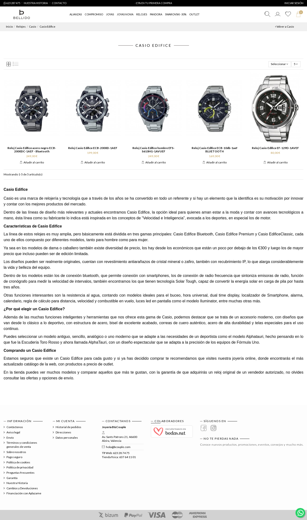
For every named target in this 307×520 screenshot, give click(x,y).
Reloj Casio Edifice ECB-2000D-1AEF (92, 148)
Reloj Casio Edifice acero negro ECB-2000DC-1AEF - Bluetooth (31, 149)
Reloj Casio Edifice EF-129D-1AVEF (275, 148)
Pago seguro (14, 457)
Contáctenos (14, 427)
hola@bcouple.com (118, 447)
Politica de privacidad (19, 467)
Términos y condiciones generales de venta (21, 444)
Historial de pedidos (68, 427)
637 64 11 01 (127, 457)
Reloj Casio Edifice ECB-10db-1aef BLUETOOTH (214, 149)
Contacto (59, 3)
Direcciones (63, 432)
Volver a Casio (284, 26)
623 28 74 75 (121, 453)
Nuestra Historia (36, 3)
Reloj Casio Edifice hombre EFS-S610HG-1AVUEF (153, 149)
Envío (10, 437)
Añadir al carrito (31, 162)
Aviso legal (13, 432)
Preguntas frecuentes (20, 472)
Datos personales (67, 437)
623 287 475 (12, 3)
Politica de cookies (18, 462)
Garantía (12, 478)
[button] (194, 14)
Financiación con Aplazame (23, 493)
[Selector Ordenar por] (279, 64)
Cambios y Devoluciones (22, 488)
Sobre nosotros (16, 452)
